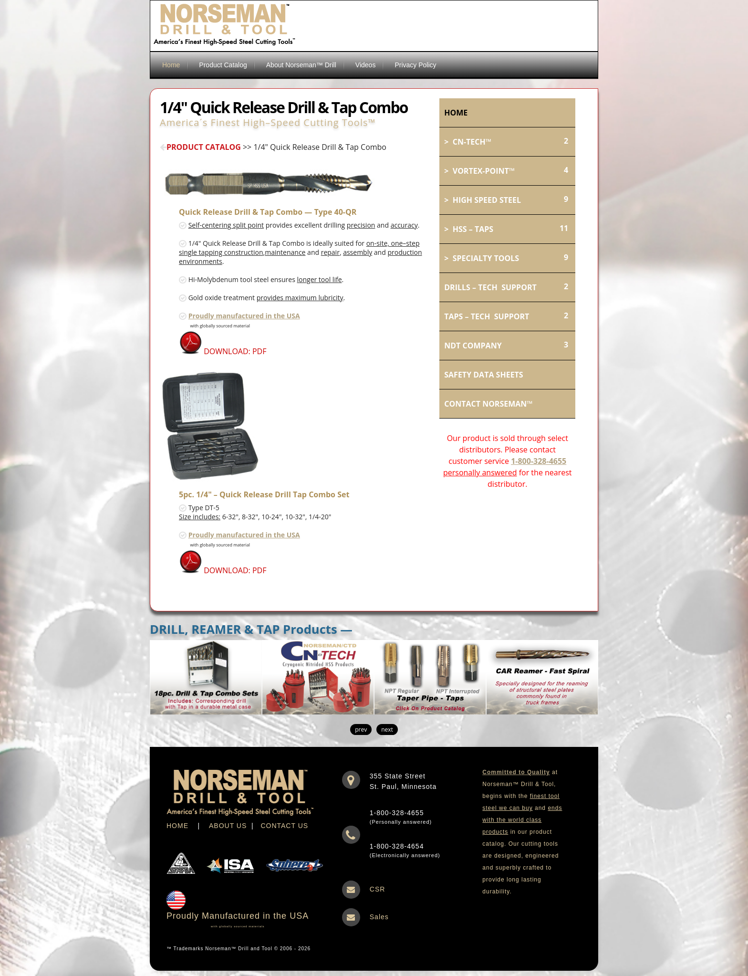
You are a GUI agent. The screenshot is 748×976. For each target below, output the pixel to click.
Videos (365, 65)
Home (171, 65)
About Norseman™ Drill (301, 65)
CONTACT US (284, 825)
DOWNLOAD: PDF (222, 351)
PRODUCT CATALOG (200, 147)
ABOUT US (228, 825)
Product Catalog (223, 65)
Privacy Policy (415, 65)
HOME (177, 825)
